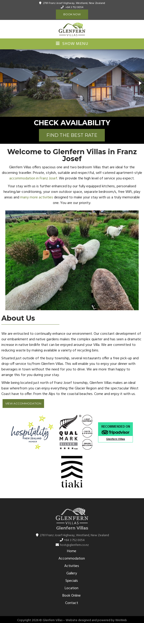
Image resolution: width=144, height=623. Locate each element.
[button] (140, 83)
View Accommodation (23, 403)
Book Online (71, 596)
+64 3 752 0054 (74, 7)
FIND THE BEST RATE (71, 135)
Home (71, 551)
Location (71, 588)
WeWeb (121, 620)
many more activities (36, 197)
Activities (71, 566)
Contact (71, 603)
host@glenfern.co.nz (74, 545)
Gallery (71, 573)
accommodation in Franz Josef (33, 178)
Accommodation (71, 559)
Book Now (72, 14)
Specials (71, 581)
